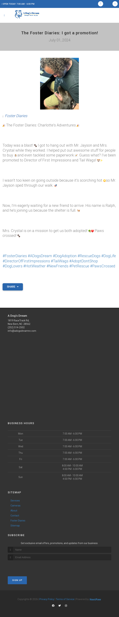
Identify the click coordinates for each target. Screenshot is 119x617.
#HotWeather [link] (34, 265)
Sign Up (17, 579)
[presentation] (26, 566)
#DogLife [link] (108, 256)
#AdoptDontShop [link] (83, 261)
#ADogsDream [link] (40, 256)
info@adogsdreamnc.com (22, 330)
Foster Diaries (16, 116)
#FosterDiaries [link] (15, 256)
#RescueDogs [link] (88, 256)
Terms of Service (65, 598)
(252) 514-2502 (16, 326)
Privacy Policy (46, 598)
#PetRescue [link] (79, 265)
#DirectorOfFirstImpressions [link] (26, 261)
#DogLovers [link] (12, 265)
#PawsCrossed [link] (102, 265)
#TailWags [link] (59, 261)
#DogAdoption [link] (65, 256)
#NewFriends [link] (57, 265)
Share (13, 286)
